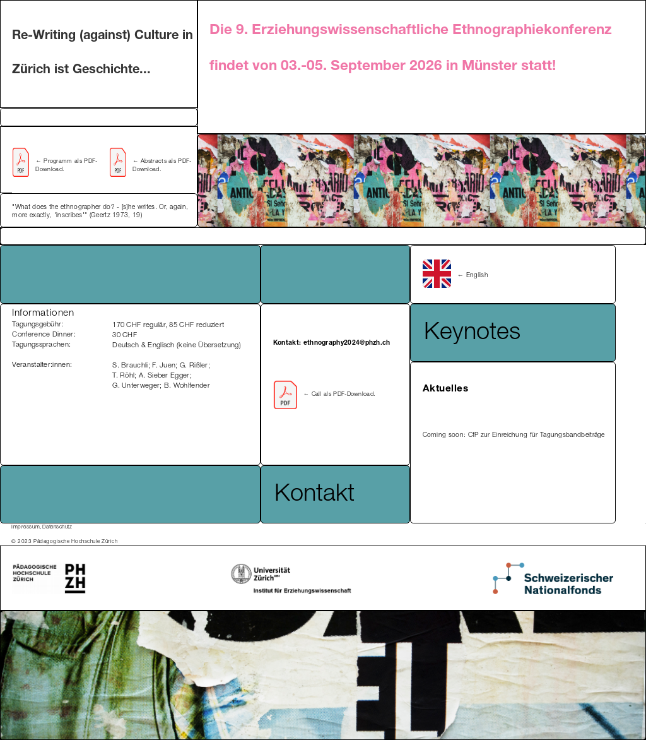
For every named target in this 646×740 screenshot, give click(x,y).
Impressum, (26, 527)
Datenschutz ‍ (57, 527)
